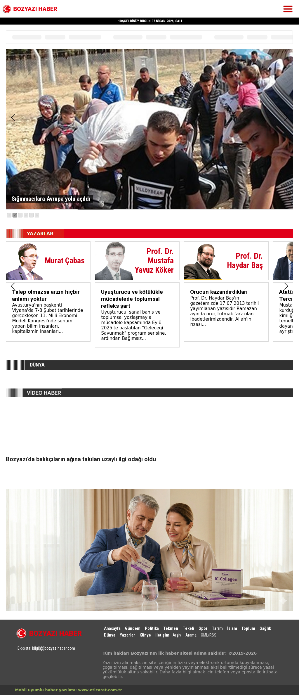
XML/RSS (208, 635)
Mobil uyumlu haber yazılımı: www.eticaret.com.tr (68, 690)
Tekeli (188, 628)
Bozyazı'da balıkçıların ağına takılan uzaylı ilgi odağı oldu (81, 459)
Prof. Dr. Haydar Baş (245, 260)
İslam (232, 628)
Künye (145, 635)
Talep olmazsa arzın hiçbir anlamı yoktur (46, 295)
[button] (13, 117)
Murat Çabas (65, 260)
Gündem (132, 628)
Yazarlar (127, 635)
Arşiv (177, 635)
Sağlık (265, 628)
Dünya (109, 635)
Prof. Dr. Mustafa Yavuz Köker (154, 261)
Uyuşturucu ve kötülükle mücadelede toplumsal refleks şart (132, 298)
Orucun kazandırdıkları (219, 291)
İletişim (162, 635)
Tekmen (170, 628)
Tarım (217, 628)
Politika (152, 628)
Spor (203, 628)
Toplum (248, 628)
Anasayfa (112, 628)
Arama (191, 635)
